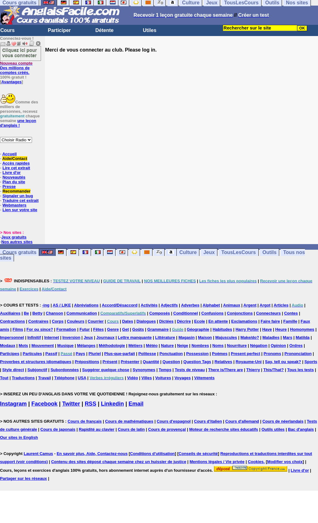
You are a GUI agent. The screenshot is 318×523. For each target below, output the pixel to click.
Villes (146, 377)
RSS (90, 404)
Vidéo (132, 377)
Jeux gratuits (13, 237)
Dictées (166, 321)
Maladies (270, 337)
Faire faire (270, 321)
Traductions (23, 377)
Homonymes (302, 329)
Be (26, 313)
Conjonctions (240, 313)
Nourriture (237, 345)
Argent (250, 305)
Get (125, 329)
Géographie (198, 329)
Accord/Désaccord (120, 305)
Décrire (184, 321)
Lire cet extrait (16, 168)
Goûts (138, 329)
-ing (45, 305)
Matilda (303, 337)
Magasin (187, 337)
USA (82, 377)
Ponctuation (171, 353)
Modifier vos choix (284, 461)
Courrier (96, 321)
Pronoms (272, 353)
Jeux (209, 252)
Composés (159, 313)
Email (136, 404)
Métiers (135, 345)
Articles (281, 305)
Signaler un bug (17, 195)
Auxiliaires (10, 313)
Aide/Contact (14, 158)
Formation (66, 329)
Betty (37, 313)
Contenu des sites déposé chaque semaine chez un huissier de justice (118, 461)
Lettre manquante (135, 337)
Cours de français (85, 421)
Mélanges (86, 345)
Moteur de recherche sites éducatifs (223, 429)
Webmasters (14, 205)
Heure (281, 329)
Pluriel (95, 353)
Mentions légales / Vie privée (217, 461)
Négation (258, 345)
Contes (291, 313)
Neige (182, 345)
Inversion (71, 337)
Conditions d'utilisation (152, 453)
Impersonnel (12, 337)
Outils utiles (272, 429)
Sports (310, 361)
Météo (152, 345)
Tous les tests (300, 369)
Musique (65, 345)
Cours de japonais (57, 429)
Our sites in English (19, 437)
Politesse (147, 353)
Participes (9, 353)
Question (171, 361)
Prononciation (297, 353)
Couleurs (75, 321)
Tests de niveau (190, 369)
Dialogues (146, 321)
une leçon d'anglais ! (18, 123)
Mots (23, 345)
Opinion (278, 345)
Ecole (199, 321)
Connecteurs (268, 313)
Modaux (7, 345)
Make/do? (249, 337)
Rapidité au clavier (97, 429)
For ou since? (39, 329)
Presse (9, 186)
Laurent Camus (38, 453)
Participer (59, 30)
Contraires (38, 321)
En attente (218, 321)
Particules (32, 353)
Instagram (13, 404)
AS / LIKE (62, 305)
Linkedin (112, 404)
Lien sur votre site (19, 209)
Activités (149, 305)
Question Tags (197, 361)
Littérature (165, 337)
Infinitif (34, 337)
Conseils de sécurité (198, 453)
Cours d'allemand (242, 421)
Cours (7, 30)
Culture (188, 252)
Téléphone (64, 377)
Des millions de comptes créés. (16, 68)
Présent (109, 361)
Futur (85, 329)
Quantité (151, 361)
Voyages (183, 377)
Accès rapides (16, 163)
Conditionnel (185, 313)
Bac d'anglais (301, 429)
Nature (167, 345)
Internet (51, 337)
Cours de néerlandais (282, 421)
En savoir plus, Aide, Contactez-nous (92, 453)
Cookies (256, 461)
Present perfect (245, 353)
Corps (58, 321)
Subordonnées (65, 369)
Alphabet (211, 305)
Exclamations (244, 321)
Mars (287, 337)
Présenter (130, 361)
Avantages (11, 82)
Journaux (105, 337)
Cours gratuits (19, 252)
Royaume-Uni (249, 361)
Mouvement (42, 345)
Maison (205, 337)
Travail (44, 377)
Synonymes (144, 369)
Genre (113, 329)
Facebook (44, 404)
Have (267, 329)
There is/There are (225, 369)
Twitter (71, 404)
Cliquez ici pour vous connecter (19, 52)
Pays (80, 353)
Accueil (9, 154)
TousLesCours (238, 252)
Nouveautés (13, 177)
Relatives (223, 361)
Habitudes (222, 329)
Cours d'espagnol (174, 421)
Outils (269, 252)
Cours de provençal (167, 429)
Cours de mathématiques (129, 421)
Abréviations (86, 305)
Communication (81, 313)
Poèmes (220, 353)
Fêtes (98, 329)
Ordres (296, 345)
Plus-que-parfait (119, 353)
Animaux (231, 305)
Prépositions (87, 361)
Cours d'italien (208, 421)
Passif (51, 353)
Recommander (16, 191)
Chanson (54, 313)
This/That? (273, 369)
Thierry (253, 369)
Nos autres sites (16, 241)
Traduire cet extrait (20, 200)
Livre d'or (11, 172)
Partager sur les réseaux (23, 478)
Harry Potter (247, 329)
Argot (265, 305)
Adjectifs (169, 305)
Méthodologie (112, 345)
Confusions (212, 313)
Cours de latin (131, 429)
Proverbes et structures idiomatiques (35, 361)
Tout (4, 377)
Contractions (12, 321)
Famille (290, 321)
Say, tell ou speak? (283, 361)
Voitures (163, 377)
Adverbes (190, 305)
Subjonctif (37, 369)
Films (18, 329)
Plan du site (13, 182)
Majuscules (226, 337)
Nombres (200, 345)
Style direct (13, 369)
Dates (127, 321)
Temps (165, 369)
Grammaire (158, 329)
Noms (218, 345)
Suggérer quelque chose (105, 369)
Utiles (150, 30)
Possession (197, 353)
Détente (104, 30)
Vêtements (204, 377)
